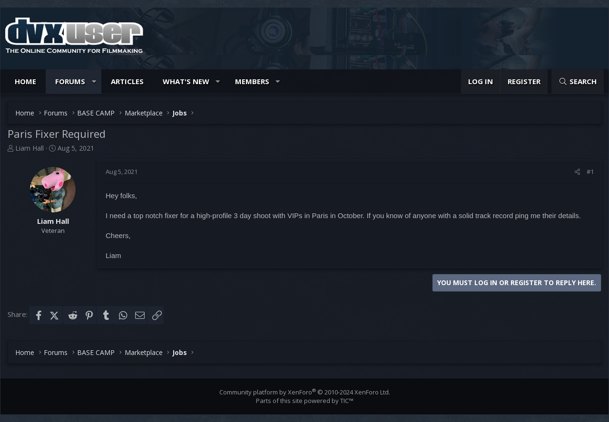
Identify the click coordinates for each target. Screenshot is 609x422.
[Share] (577, 171)
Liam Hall (29, 148)
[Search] (577, 81)
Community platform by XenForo (304, 392)
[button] (94, 81)
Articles (127, 81)
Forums (70, 81)
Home (25, 81)
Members (252, 81)
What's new (186, 81)
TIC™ (347, 400)
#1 (590, 171)
